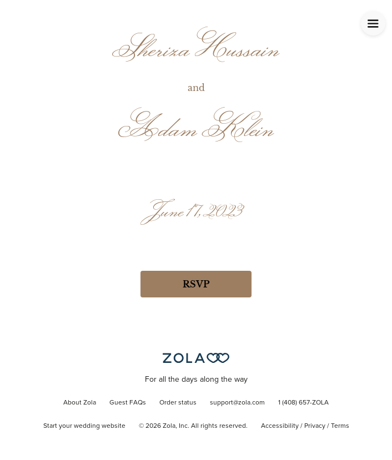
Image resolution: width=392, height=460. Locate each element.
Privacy (314, 426)
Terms (340, 426)
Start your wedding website (84, 426)
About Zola (79, 403)
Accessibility (280, 426)
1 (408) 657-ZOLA (303, 403)
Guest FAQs (127, 403)
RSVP (196, 284)
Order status (178, 403)
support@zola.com (237, 403)
